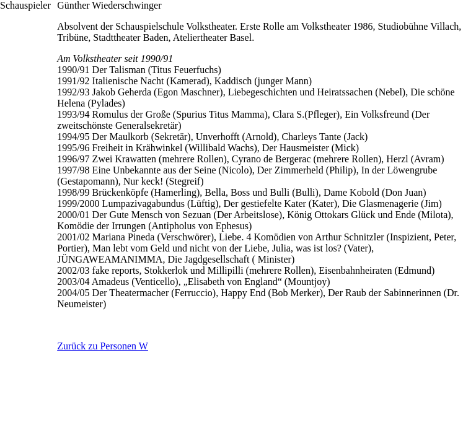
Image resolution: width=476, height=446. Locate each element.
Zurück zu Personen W (102, 346)
